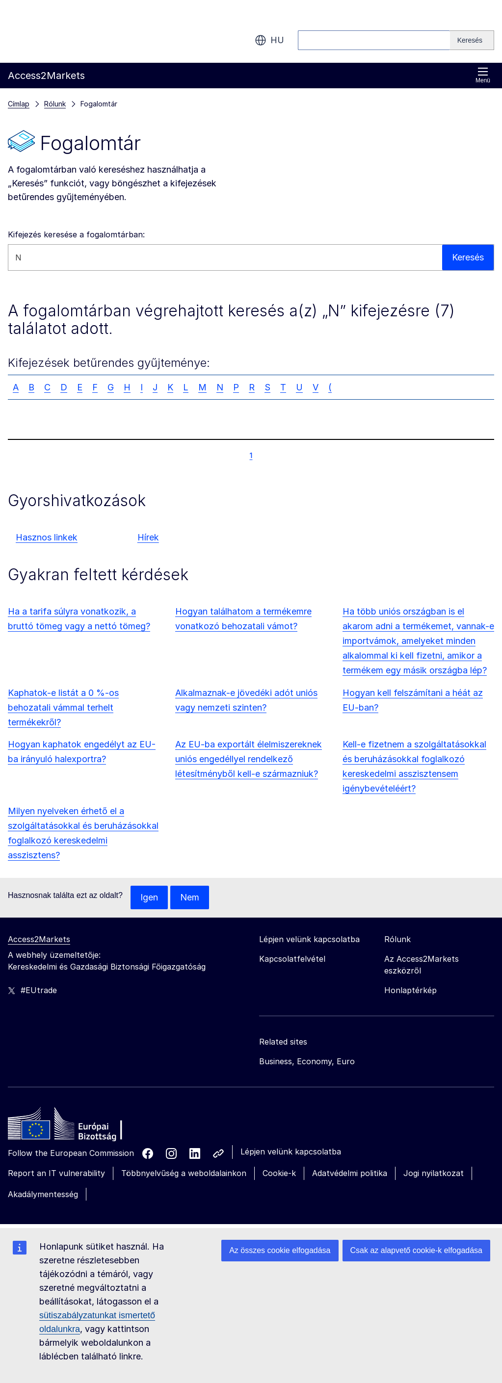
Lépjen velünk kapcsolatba (290, 1151)
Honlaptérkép (410, 990)
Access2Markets (39, 939)
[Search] (472, 40)
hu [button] (269, 40)
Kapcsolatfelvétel (292, 959)
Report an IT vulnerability (56, 1173)
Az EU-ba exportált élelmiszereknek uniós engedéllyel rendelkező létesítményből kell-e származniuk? (248, 759)
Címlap (18, 104)
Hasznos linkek (47, 537)
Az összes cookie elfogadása (279, 1250)
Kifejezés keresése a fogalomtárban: (76, 234)
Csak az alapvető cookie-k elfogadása (416, 1250)
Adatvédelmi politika (349, 1173)
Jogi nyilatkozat (433, 1173)
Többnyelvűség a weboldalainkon (183, 1173)
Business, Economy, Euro (307, 1061)
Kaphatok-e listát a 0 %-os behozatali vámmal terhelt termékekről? (63, 707)
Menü (483, 75)
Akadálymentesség (43, 1194)
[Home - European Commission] (79, 1126)
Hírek (148, 537)
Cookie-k (279, 1173)
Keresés (468, 257)
